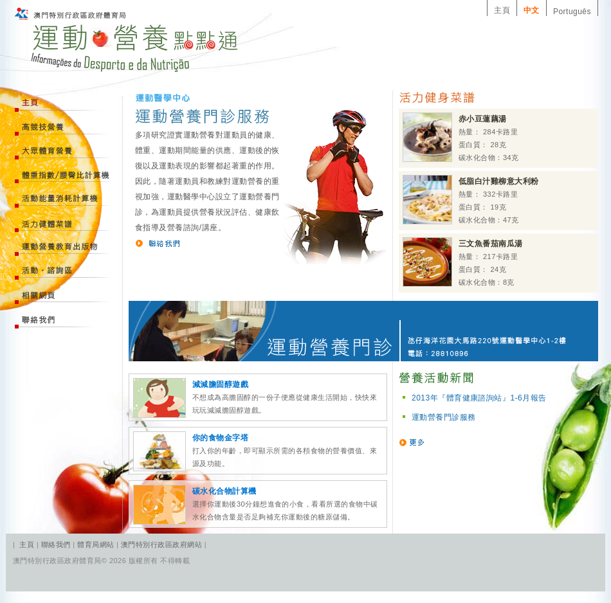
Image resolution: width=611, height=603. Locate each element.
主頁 (502, 10)
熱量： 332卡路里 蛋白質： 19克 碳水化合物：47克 (471, 199)
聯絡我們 (57, 544)
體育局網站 (95, 544)
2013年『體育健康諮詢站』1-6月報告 (479, 397)
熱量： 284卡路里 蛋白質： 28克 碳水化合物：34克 (461, 137)
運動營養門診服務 (444, 417)
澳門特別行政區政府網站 (161, 544)
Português (572, 11)
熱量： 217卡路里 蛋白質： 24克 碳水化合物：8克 (463, 262)
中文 (532, 10)
